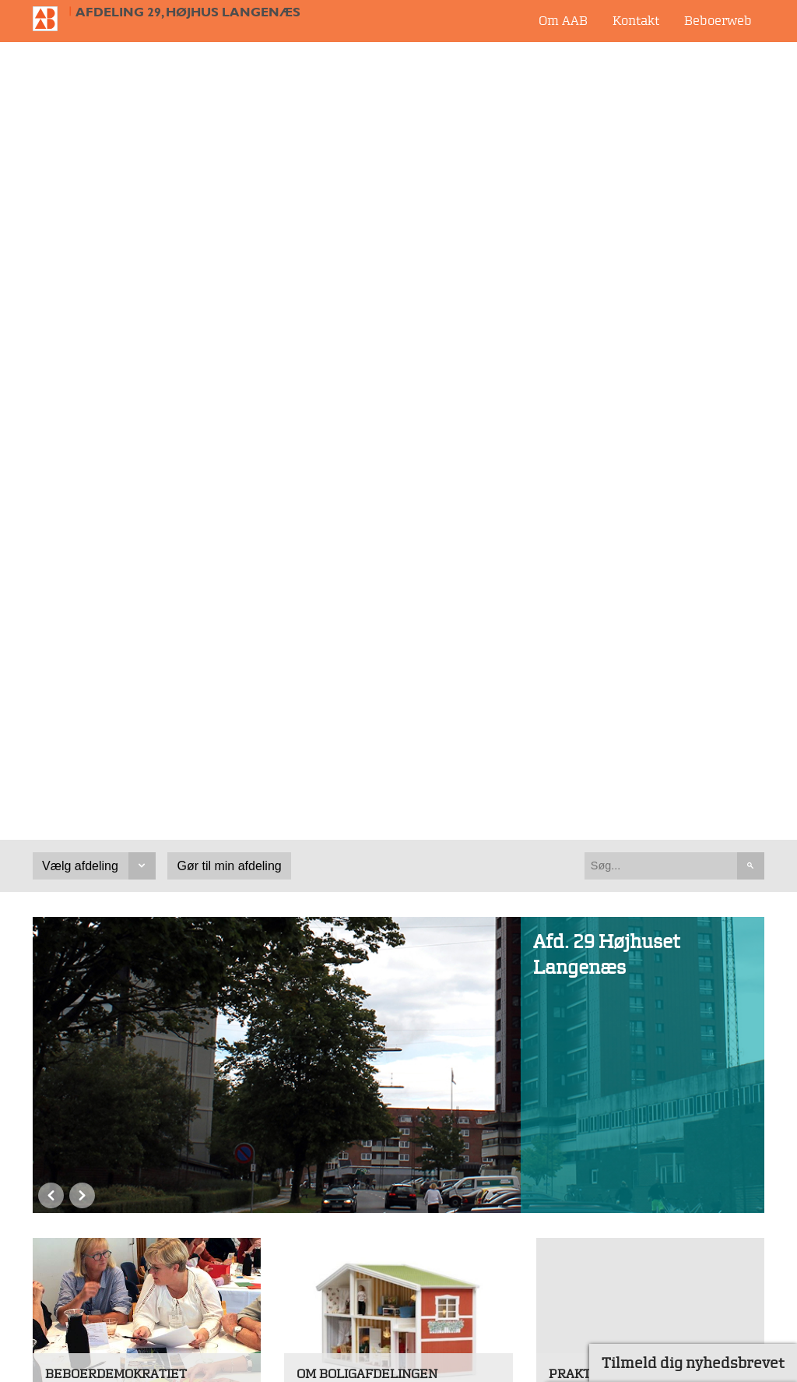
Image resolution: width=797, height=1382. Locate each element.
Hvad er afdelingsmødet (130, 657)
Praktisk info (596, 593)
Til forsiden (51, 18)
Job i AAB (565, 1214)
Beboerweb (718, 20)
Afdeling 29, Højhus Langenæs (187, 12)
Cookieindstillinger (592, 1330)
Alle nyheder (215, 960)
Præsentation (349, 634)
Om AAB (563, 20)
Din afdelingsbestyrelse (631, 914)
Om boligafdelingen (367, 593)
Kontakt (636, 20)
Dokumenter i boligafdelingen (397, 657)
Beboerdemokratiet (116, 593)
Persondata (570, 1243)
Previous (51, 420)
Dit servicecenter (611, 894)
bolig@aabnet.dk (83, 1331)
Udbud (556, 1184)
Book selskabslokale (369, 914)
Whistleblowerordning (602, 1302)
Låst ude (587, 634)
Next (82, 420)
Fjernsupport (575, 1272)
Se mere (69, 741)
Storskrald (592, 657)
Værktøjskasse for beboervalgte (111, 689)
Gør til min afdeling (229, 86)
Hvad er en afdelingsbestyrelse (151, 634)
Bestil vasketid (353, 894)
